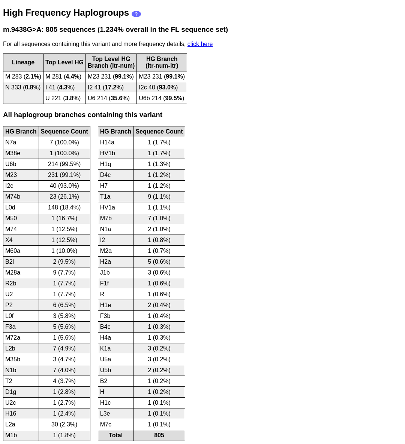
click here (200, 44)
